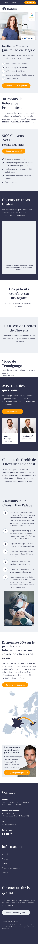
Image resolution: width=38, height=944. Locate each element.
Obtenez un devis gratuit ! (16, 912)
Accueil (5, 854)
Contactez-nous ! (12, 411)
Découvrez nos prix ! (14, 151)
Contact (5, 873)
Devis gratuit (30, 2)
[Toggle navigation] (33, 8)
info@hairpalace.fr (9, 824)
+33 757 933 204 (8, 813)
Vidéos (4, 863)
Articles (5, 859)
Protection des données (11, 868)
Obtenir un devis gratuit (15, 685)
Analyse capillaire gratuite (16, 86)
